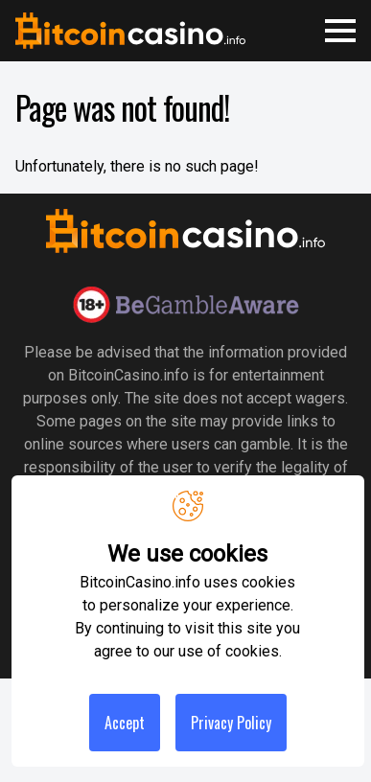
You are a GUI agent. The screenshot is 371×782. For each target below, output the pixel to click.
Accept (124, 722)
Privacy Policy (231, 722)
